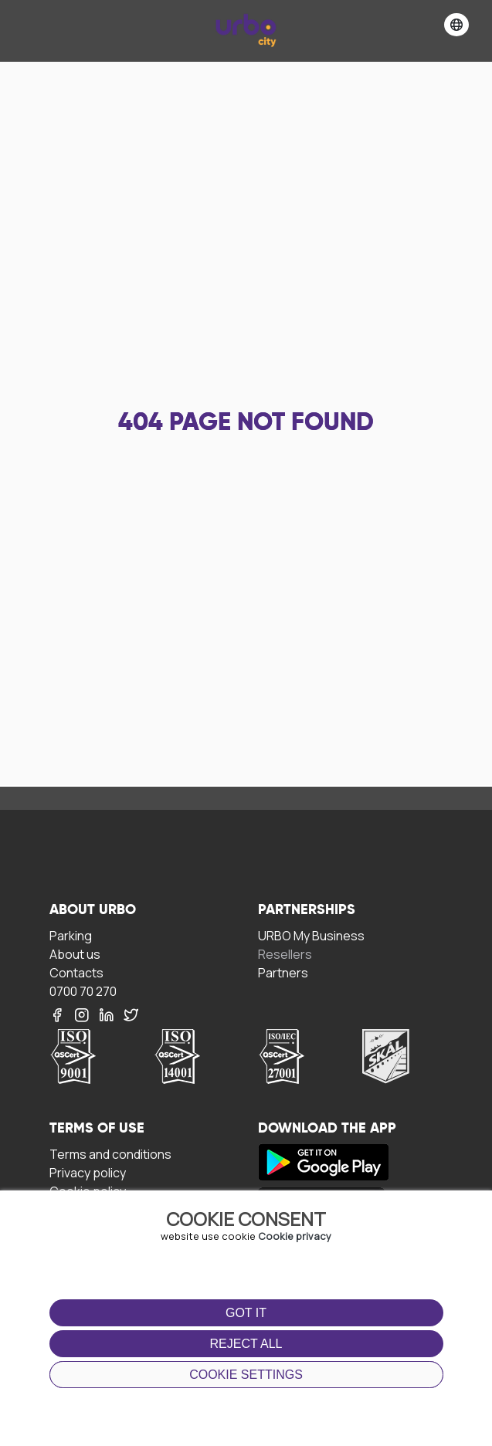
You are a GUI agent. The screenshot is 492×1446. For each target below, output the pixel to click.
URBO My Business (311, 935)
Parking (70, 935)
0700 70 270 (83, 991)
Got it (246, 1312)
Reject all (246, 1343)
